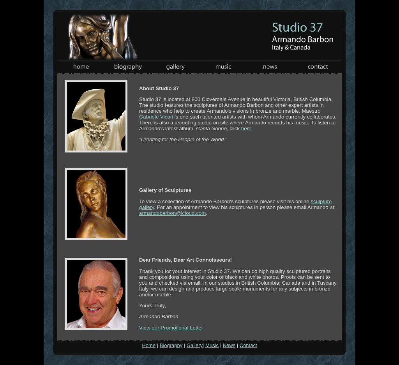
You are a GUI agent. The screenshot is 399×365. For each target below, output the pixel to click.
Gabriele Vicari (156, 117)
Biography (171, 345)
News (229, 345)
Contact (248, 345)
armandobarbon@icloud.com (172, 213)
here (246, 128)
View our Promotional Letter (171, 328)
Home (148, 345)
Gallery (195, 345)
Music (212, 345)
